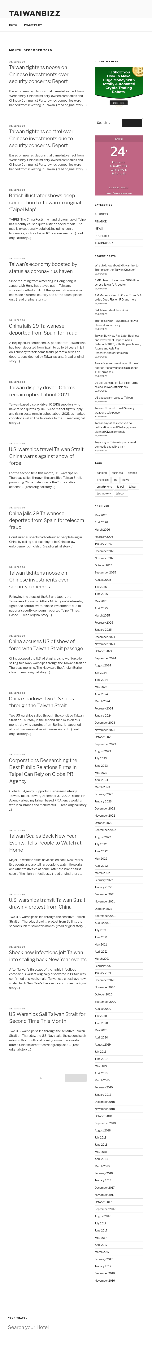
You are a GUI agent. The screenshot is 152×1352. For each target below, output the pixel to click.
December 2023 (105, 722)
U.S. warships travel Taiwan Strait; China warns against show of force (47, 456)
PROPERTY (102, 235)
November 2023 (105, 729)
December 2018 (105, 1101)
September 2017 (105, 1209)
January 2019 (103, 1094)
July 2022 (101, 844)
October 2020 (103, 994)
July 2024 (101, 672)
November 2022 (105, 815)
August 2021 (103, 922)
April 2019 (101, 1073)
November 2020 (105, 987)
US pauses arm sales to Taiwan (114, 397)
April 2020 (101, 1037)
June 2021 (101, 937)
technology (104, 493)
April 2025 (101, 608)
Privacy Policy (33, 24)
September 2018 (105, 1123)
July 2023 (101, 758)
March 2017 (102, 1251)
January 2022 (103, 887)
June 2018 (101, 1144)
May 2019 (101, 1066)
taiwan (133, 486)
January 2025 (103, 629)
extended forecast (118, 187)
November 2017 (105, 1194)
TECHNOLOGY (104, 242)
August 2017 (103, 1216)
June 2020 (101, 1023)
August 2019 (103, 1044)
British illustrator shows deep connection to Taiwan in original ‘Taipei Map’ (45, 202)
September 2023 (105, 744)
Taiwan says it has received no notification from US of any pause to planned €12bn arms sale (117, 427)
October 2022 (103, 822)
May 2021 (101, 944)
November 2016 (105, 1280)
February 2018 (104, 1173)
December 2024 (105, 637)
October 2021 (103, 908)
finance (132, 472)
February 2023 (104, 794)
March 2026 (102, 529)
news (125, 479)
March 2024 (102, 701)
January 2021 (103, 973)
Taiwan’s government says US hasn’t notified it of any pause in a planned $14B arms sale (117, 368)
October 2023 (103, 737)
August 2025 (103, 579)
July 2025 (101, 586)
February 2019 (104, 1087)
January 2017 (103, 1266)
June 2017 (101, 1230)
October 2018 (103, 1116)
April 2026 (101, 522)
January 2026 (103, 544)
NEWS (99, 228)
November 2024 (105, 644)
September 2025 (105, 572)
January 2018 (103, 1180)
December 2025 (105, 551)
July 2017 (100, 1223)
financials (103, 479)
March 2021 (102, 958)
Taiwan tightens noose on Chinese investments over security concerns (38, 580)
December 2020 (105, 980)
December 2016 (105, 1273)
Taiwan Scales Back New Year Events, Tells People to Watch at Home (45, 843)
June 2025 (101, 593)
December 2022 (105, 808)
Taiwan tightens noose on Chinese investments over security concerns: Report (38, 74)
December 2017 (105, 1187)
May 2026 (101, 515)
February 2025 (104, 622)
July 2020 (101, 1015)
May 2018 (101, 1151)
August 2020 (103, 1008)
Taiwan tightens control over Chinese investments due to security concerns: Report (41, 138)
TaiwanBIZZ (35, 13)
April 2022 (101, 865)
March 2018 (102, 1166)
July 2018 (100, 1137)
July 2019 (100, 1051)
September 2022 (105, 830)
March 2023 (102, 787)
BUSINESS (101, 214)
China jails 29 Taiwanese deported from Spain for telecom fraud (46, 520)
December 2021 (105, 894)
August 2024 (103, 665)
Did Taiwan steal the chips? (111, 310)
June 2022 (101, 851)
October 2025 (103, 565)
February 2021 (104, 966)
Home (13, 24)
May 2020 (101, 1030)
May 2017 (101, 1237)
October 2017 (103, 1202)
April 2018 (101, 1159)
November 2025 (105, 558)
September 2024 (105, 658)
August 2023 (103, 751)
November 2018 (105, 1108)
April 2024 (101, 694)
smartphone (104, 486)
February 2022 (104, 880)
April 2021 (101, 951)
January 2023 (103, 801)
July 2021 (100, 930)
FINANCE (101, 221)
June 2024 (101, 679)
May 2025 (101, 601)
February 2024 (104, 708)
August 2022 (103, 837)
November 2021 (105, 901)
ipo (115, 479)
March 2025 (102, 615)
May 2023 (101, 772)
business (117, 472)
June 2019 (101, 1058)
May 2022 (101, 858)
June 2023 (101, 765)
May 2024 (101, 686)
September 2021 (105, 915)
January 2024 (103, 715)
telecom (121, 493)
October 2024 (103, 651)
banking (102, 472)
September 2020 (105, 1001)
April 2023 (101, 780)
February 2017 (104, 1259)
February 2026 (104, 536)
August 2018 (103, 1130)
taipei (120, 486)
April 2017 (101, 1244)
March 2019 (102, 1080)
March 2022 (102, 873)
